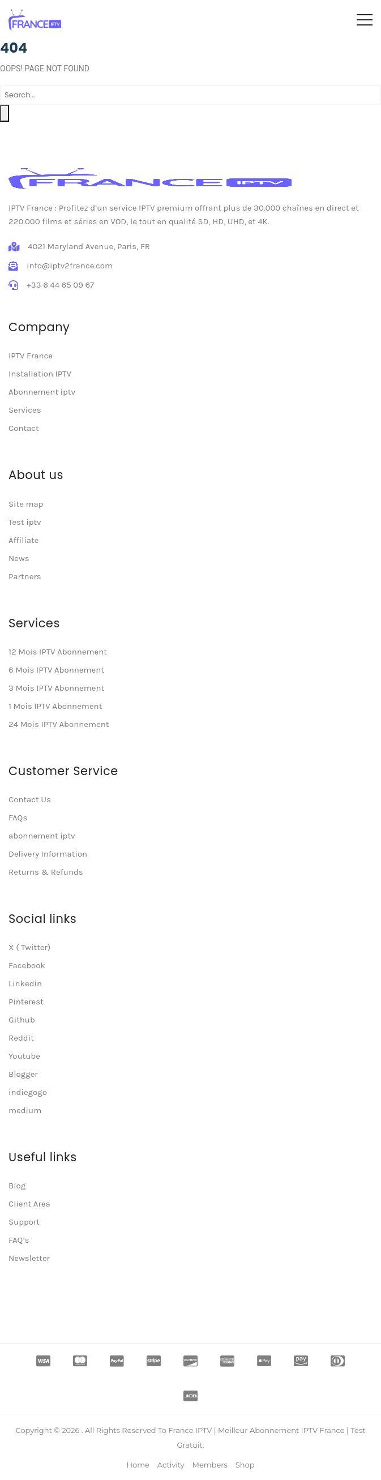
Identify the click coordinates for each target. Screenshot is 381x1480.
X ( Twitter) (29, 947)
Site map (26, 504)
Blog (16, 1185)
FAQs (17, 817)
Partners (24, 576)
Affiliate (23, 540)
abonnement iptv (41, 836)
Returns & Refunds (45, 872)
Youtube (24, 1056)
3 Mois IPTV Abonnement (56, 688)
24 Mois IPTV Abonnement (58, 724)
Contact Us (29, 799)
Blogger (23, 1074)
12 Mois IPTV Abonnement (57, 652)
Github (21, 1020)
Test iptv (24, 522)
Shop (245, 1464)
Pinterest (26, 1001)
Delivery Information (47, 854)
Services (24, 410)
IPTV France (30, 355)
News (18, 558)
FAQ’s (18, 1240)
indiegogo (27, 1092)
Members (210, 1464)
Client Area (29, 1204)
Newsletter (29, 1258)
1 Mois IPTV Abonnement (55, 706)
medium (24, 1110)
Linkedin (25, 983)
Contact (23, 428)
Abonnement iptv (41, 392)
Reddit (21, 1038)
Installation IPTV (39, 374)
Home (137, 1464)
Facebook (26, 965)
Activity (171, 1464)
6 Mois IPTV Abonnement (56, 670)
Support (24, 1222)
